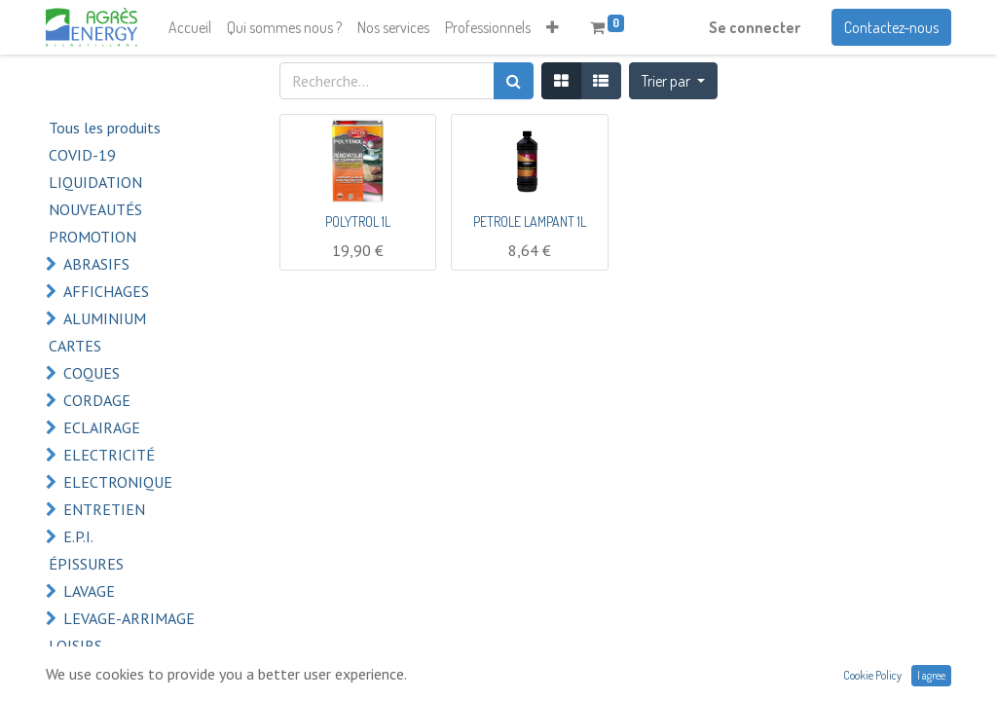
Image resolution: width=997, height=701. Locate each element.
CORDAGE (96, 400)
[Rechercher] (514, 80)
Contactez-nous (891, 27)
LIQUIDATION (95, 182)
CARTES (75, 345)
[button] (552, 27)
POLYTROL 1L (357, 221)
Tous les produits (105, 127)
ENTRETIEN (104, 509)
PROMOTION (92, 236)
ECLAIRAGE (101, 427)
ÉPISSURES (86, 563)
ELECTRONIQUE (117, 482)
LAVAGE (89, 591)
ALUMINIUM (104, 318)
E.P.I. (78, 536)
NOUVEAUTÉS (95, 209)
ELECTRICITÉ (109, 454)
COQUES (91, 373)
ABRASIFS (96, 264)
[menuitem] (190, 27)
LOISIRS (75, 645)
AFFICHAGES (106, 291)
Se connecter (754, 27)
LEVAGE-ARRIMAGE (129, 618)
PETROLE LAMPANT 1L (529, 221)
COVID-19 (82, 155)
